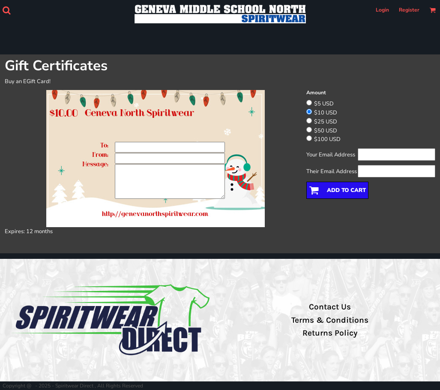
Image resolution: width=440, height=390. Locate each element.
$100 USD (327, 139)
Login (382, 9)
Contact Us (330, 307)
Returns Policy (329, 333)
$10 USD (325, 113)
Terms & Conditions (329, 320)
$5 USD (324, 104)
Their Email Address (331, 171)
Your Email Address (330, 155)
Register (409, 9)
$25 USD (325, 122)
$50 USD (325, 131)
